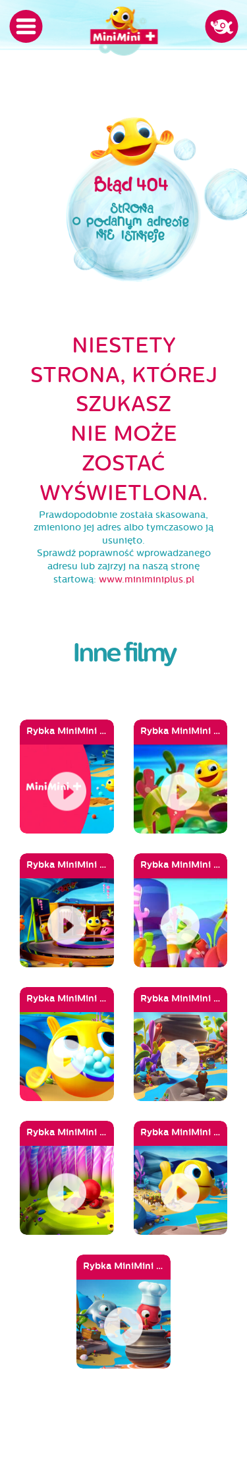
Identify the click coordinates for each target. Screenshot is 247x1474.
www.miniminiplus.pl (146, 579)
